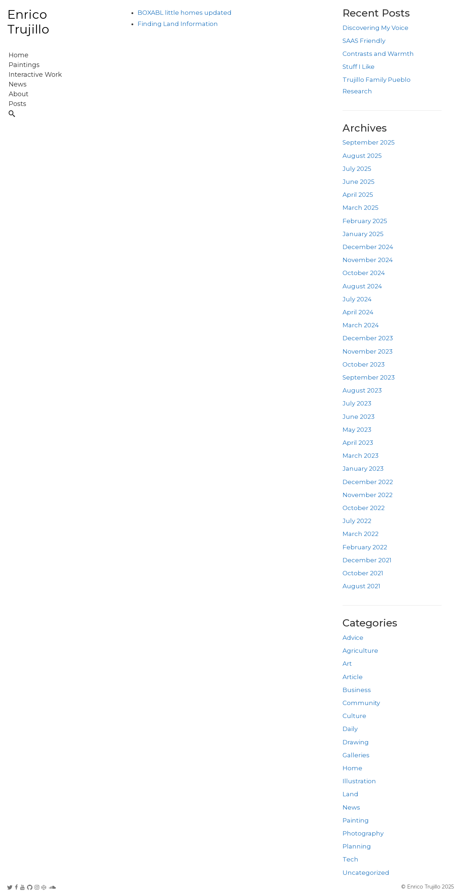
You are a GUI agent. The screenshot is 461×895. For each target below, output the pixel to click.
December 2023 (368, 338)
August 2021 (361, 586)
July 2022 (357, 520)
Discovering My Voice (375, 27)
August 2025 (362, 155)
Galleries (356, 755)
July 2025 (357, 168)
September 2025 (369, 142)
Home (352, 768)
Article (353, 677)
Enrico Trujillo (28, 22)
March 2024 (361, 325)
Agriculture (360, 650)
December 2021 (367, 560)
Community (361, 702)
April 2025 (358, 194)
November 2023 (368, 351)
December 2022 (368, 482)
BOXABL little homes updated (185, 12)
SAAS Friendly (364, 40)
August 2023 (362, 390)
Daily (350, 728)
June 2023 (359, 416)
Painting (356, 820)
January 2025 (363, 234)
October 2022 (364, 507)
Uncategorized (366, 872)
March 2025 (361, 207)
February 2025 (365, 221)
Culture (354, 715)
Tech (350, 859)
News (351, 807)
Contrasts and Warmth (378, 53)
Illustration (359, 781)
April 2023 (358, 442)
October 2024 (364, 272)
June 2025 (359, 181)
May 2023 (357, 429)
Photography (363, 833)
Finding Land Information (178, 23)
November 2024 (368, 259)
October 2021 (363, 573)
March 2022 (361, 533)
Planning (357, 846)
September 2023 (369, 377)
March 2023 (361, 455)
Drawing (356, 742)
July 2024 (357, 299)
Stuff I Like (359, 66)
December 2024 (368, 247)
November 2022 (368, 495)
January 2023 (363, 468)
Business (357, 690)
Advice (353, 637)
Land (350, 794)
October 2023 (364, 364)
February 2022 (365, 547)
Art (347, 663)
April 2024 (358, 312)
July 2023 (357, 403)
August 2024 (362, 286)
